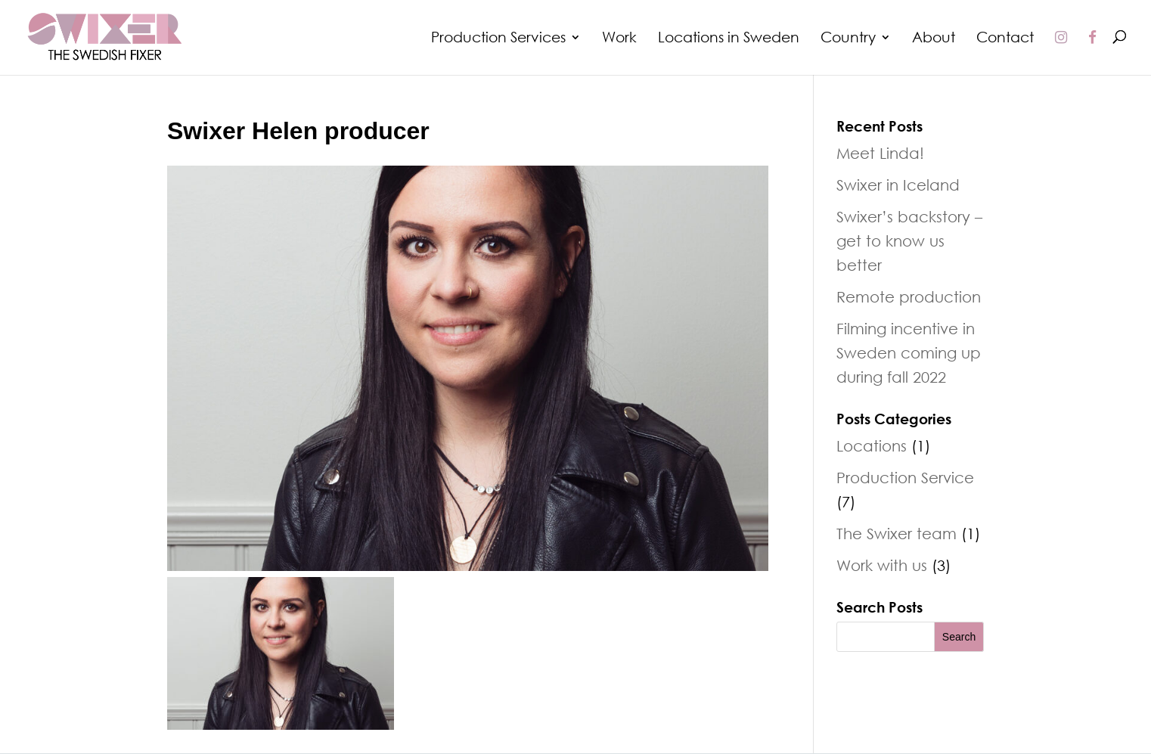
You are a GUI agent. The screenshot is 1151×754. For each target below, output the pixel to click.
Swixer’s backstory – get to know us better (909, 240)
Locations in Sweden (728, 38)
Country (848, 38)
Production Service (905, 477)
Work (619, 38)
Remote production (908, 296)
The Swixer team (896, 533)
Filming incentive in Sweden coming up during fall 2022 (908, 352)
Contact (1005, 38)
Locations (871, 445)
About (933, 38)
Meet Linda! (880, 153)
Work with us (881, 565)
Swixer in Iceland (898, 184)
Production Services (498, 38)
